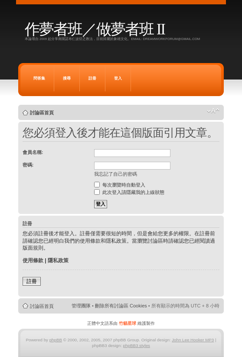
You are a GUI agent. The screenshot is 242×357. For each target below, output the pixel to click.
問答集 (39, 78)
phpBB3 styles (136, 345)
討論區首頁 (42, 112)
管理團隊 (81, 305)
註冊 (92, 78)
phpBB (55, 339)
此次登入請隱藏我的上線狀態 (129, 192)
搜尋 (67, 78)
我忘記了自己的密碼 (115, 174)
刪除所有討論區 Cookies (121, 305)
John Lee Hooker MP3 (193, 339)
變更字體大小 (213, 111)
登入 (118, 78)
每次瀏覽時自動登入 (119, 184)
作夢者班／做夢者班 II (95, 29)
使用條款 (33, 260)
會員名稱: (33, 152)
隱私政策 (58, 260)
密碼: (28, 164)
